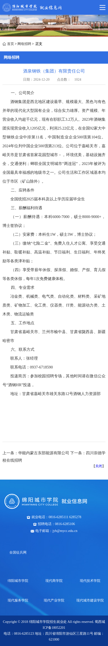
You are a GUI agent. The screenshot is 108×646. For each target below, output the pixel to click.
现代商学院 (54, 581)
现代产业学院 (54, 600)
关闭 (98, 466)
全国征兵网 (18, 552)
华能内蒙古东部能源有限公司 (43, 453)
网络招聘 (24, 44)
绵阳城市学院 (18, 581)
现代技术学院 (90, 581)
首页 (10, 44)
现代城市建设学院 (90, 600)
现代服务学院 (18, 600)
